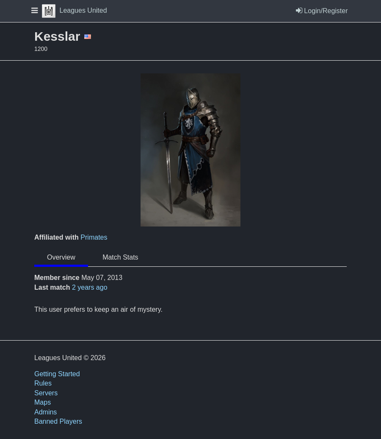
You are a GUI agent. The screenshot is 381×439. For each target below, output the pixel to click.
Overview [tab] (61, 257)
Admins (45, 412)
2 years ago (90, 287)
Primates (93, 237)
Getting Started (57, 373)
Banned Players (58, 421)
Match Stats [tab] (120, 257)
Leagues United (74, 10)
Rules (43, 383)
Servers (46, 393)
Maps (42, 402)
